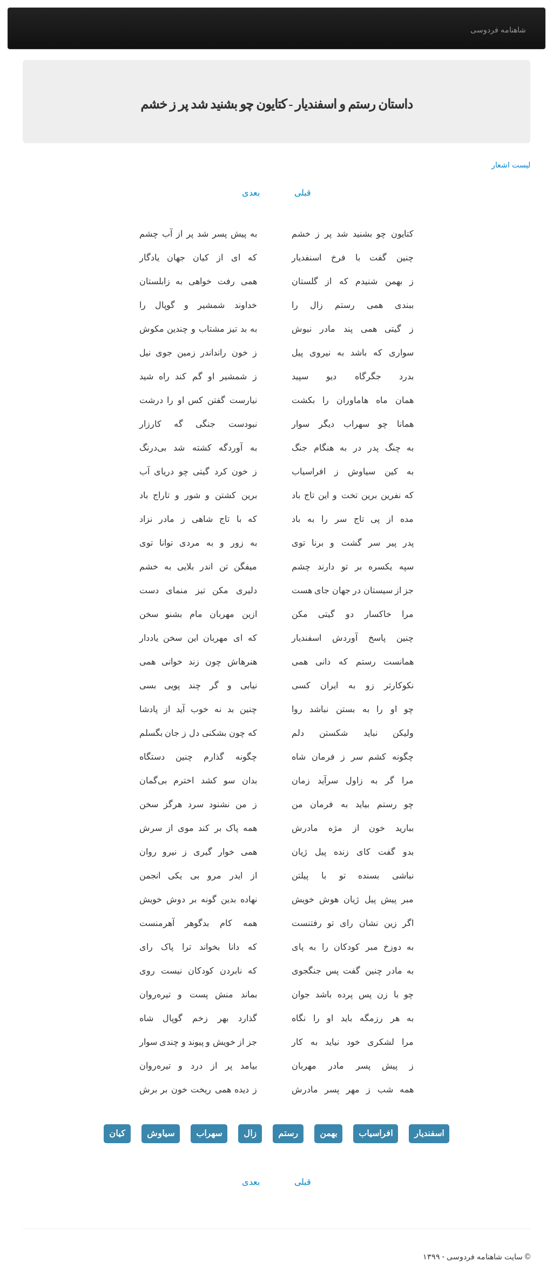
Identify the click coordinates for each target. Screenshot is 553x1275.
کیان (117, 1133)
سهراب (209, 1133)
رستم (288, 1133)
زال (250, 1133)
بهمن (328, 1133)
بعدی (251, 192)
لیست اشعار (510, 164)
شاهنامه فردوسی (498, 29)
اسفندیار (429, 1133)
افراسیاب (376, 1133)
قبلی (302, 192)
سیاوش (160, 1133)
